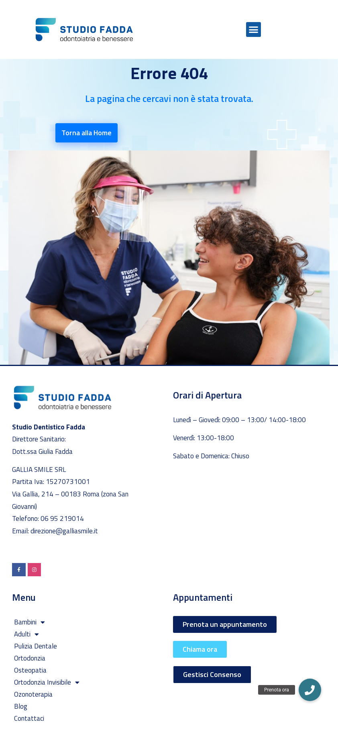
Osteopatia (30, 670)
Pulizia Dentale (35, 646)
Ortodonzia (29, 658)
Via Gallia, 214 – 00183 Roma (56, 494)
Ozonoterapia (33, 694)
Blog (20, 706)
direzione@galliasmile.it (64, 531)
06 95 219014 (62, 518)
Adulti (26, 634)
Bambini (29, 622)
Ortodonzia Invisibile (46, 682)
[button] (253, 29)
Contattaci (29, 718)
